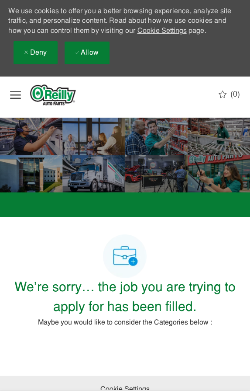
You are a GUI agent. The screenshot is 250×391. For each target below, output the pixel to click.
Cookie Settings (162, 31)
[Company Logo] (60, 95)
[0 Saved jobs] (229, 94)
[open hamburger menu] (15, 95)
